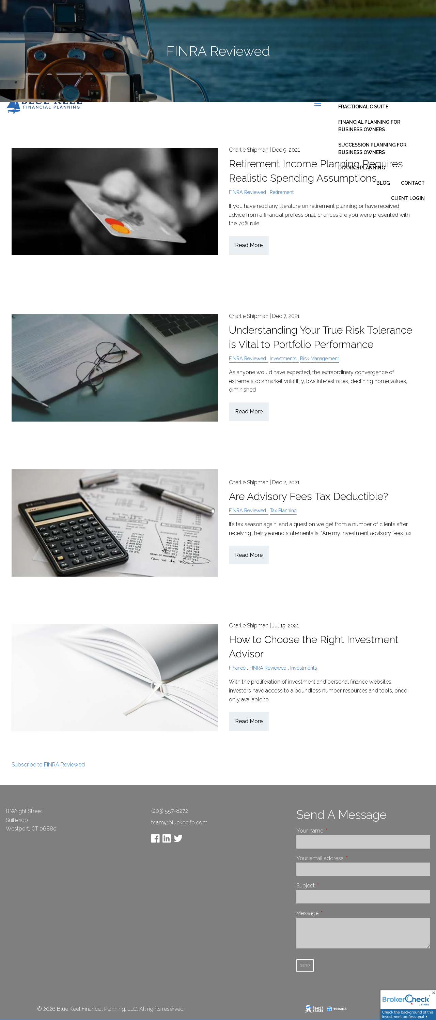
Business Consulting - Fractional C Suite (368, 102)
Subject (331, 885)
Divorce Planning (361, 167)
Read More (249, 245)
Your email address (345, 858)
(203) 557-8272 (169, 811)
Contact (413, 183)
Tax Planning (283, 510)
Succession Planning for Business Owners (372, 148)
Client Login (408, 198)
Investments (283, 358)
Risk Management (319, 358)
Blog (383, 183)
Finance (237, 668)
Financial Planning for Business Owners (369, 125)
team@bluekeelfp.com (179, 822)
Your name (335, 830)
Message (333, 913)
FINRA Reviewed (247, 358)
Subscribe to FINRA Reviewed (48, 764)
